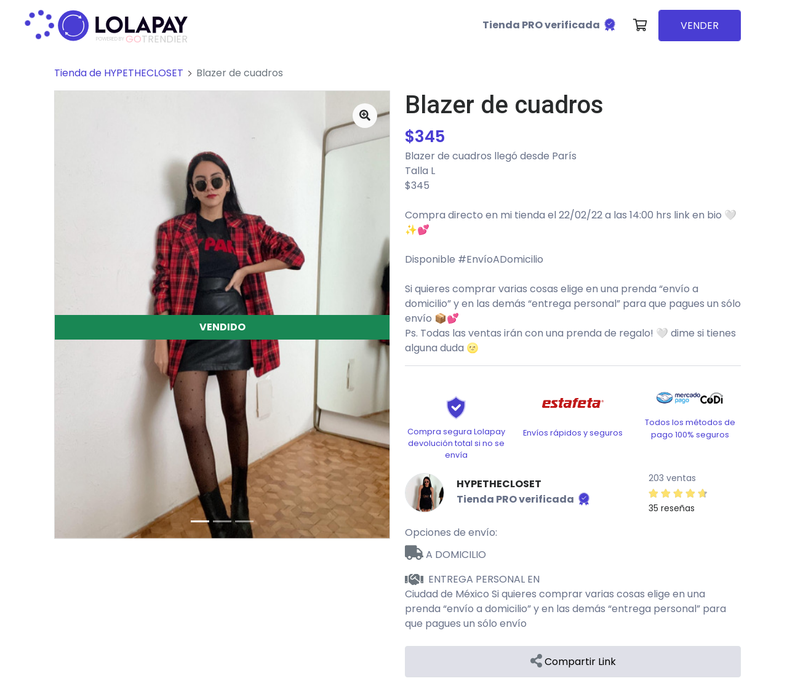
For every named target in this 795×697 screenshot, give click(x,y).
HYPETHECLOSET (499, 484)
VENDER (700, 25)
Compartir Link (573, 662)
